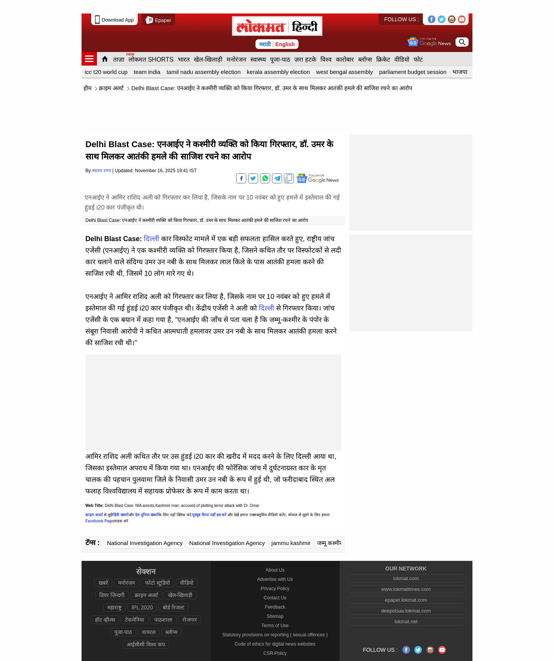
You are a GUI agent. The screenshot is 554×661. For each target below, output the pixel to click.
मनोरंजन (236, 46)
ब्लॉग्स (365, 46)
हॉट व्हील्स (105, 606)
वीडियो (401, 46)
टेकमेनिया (134, 606)
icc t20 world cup (106, 58)
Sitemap (275, 603)
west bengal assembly (344, 58)
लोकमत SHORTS (151, 46)
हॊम (87, 74)
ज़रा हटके (305, 46)
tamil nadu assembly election (204, 58)
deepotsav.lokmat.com (406, 597)
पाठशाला (163, 606)
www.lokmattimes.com (406, 576)
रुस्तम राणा (101, 157)
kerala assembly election (278, 58)
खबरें (103, 569)
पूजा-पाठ (280, 46)
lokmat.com (406, 565)
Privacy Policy (275, 575)
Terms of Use (275, 612)
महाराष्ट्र (114, 594)
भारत (184, 46)
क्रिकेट (383, 46)
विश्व (326, 46)
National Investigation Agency (145, 529)
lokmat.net (405, 608)
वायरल (148, 619)
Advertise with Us (275, 566)
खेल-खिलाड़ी (208, 46)
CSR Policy (275, 640)
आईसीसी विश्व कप (146, 631)
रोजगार (189, 606)
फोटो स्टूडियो (157, 569)
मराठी (265, 31)
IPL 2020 (142, 594)
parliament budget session (412, 58)
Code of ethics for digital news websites (275, 630)
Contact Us (275, 584)
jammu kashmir (291, 529)
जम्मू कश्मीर (329, 529)
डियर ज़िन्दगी (112, 582)
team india (147, 58)
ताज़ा (118, 46)
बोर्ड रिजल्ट (173, 594)
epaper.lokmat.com (406, 586)
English (285, 31)
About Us (274, 556)
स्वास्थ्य (258, 46)
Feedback (275, 593)
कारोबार (345, 46)
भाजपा (459, 58)
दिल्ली (151, 225)
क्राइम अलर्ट (111, 74)
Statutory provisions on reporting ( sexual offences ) (275, 621)
